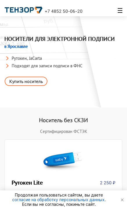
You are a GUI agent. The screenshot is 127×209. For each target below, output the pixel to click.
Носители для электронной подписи (60, 42)
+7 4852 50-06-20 (64, 11)
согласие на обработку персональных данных (58, 199)
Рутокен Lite (28, 182)
